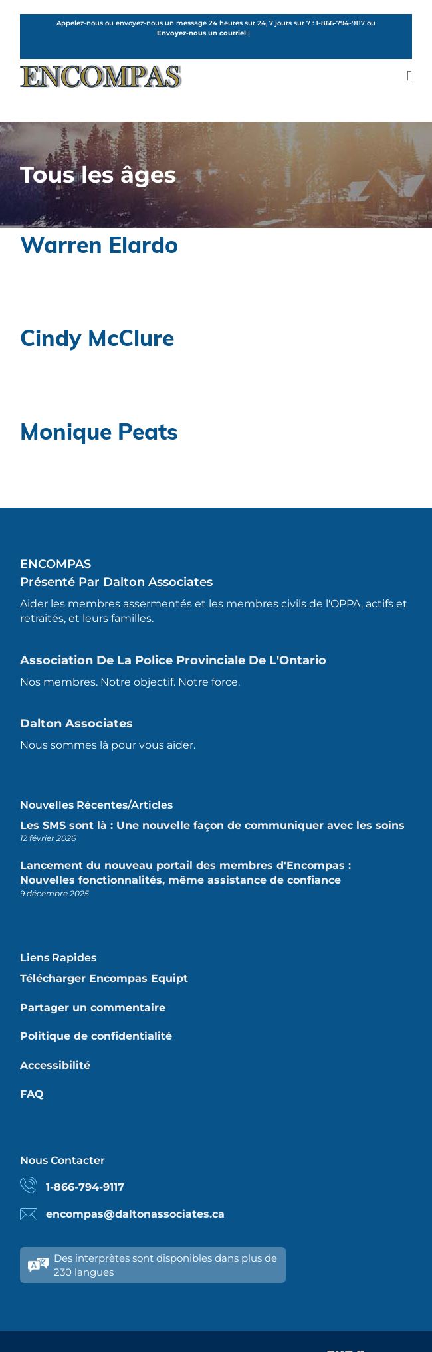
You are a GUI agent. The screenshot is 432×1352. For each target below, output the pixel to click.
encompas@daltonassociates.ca (135, 1214)
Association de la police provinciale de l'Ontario (173, 660)
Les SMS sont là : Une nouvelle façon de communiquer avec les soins (212, 825)
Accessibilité (55, 1065)
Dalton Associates (76, 723)
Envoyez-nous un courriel (201, 33)
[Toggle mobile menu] (409, 76)
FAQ (32, 1094)
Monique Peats (99, 431)
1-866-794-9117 (85, 1187)
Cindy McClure (97, 337)
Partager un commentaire (92, 1007)
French (264, 33)
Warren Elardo (99, 244)
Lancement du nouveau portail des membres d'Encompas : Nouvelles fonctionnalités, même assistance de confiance (185, 872)
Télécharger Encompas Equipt (104, 978)
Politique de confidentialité (96, 1036)
